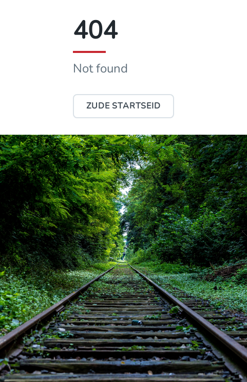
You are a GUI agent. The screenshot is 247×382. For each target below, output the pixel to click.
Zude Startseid (123, 106)
